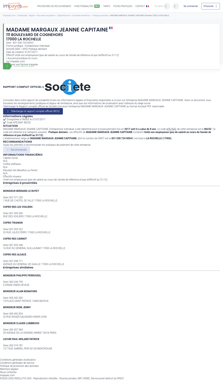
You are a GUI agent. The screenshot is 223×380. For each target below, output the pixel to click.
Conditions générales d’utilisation (18, 359)
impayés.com (17, 61)
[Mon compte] (190, 6)
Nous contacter (8, 372)
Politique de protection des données (19, 365)
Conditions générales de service (17, 362)
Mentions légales (9, 369)
